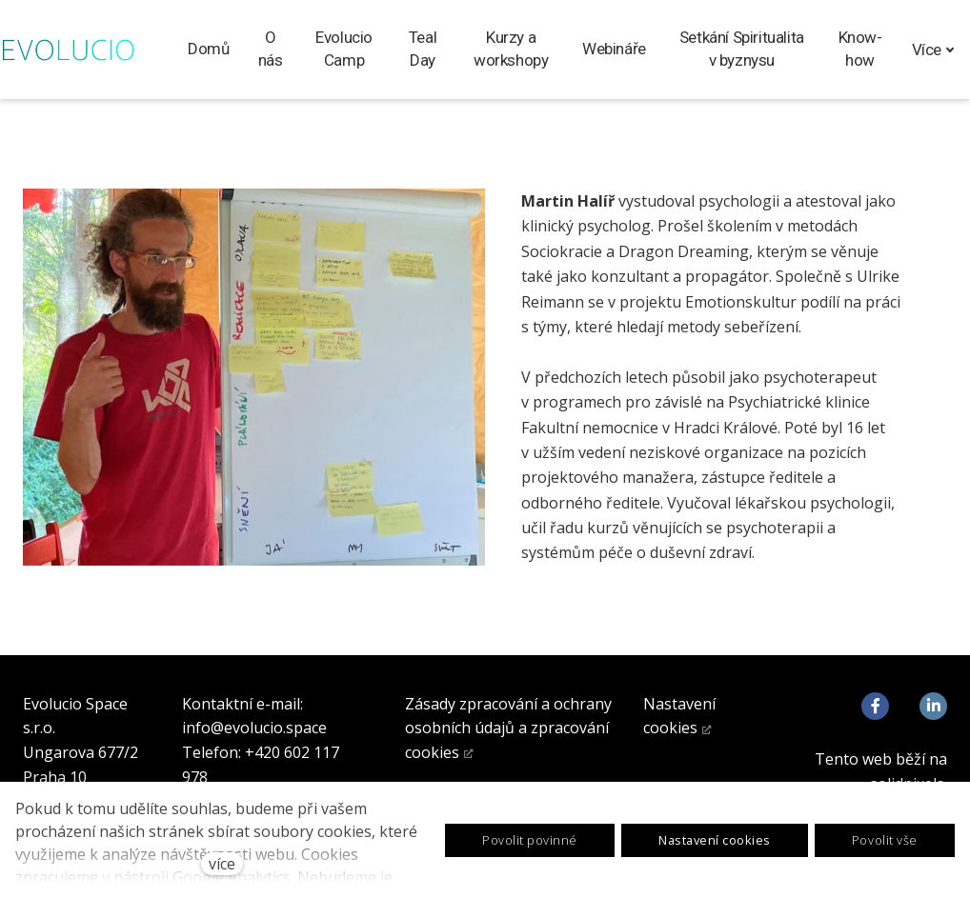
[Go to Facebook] (875, 706)
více (222, 863)
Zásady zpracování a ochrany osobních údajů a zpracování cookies (508, 728)
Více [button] (933, 49)
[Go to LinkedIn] (933, 706)
